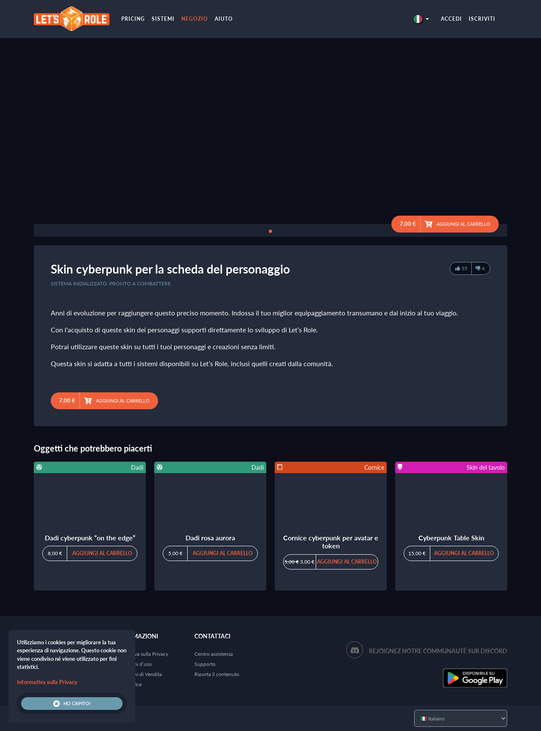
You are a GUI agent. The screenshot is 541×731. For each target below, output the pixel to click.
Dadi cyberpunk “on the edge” (90, 538)
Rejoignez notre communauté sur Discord (438, 650)
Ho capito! (71, 703)
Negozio (194, 19)
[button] (421, 19)
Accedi (451, 19)
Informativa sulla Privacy (141, 654)
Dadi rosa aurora (210, 538)
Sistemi (163, 19)
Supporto (205, 664)
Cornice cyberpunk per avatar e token (330, 542)
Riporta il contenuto (216, 674)
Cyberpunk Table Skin (451, 538)
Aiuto (224, 19)
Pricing (133, 19)
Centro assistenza (213, 654)
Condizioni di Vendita (138, 674)
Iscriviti (482, 19)
